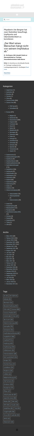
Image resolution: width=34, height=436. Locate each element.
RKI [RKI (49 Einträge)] (14, 401)
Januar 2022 (10, 240)
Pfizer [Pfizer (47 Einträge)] (7, 391)
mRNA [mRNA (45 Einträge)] (7, 374)
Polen (11, 136)
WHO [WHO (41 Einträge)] (7, 418)
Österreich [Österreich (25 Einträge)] (8, 422)
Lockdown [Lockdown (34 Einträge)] (8, 367)
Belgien (12, 115)
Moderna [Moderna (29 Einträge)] (8, 371)
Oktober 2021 (10, 246)
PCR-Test (12, 106)
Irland (11, 126)
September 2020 (11, 273)
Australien (9, 92)
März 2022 (9, 236)
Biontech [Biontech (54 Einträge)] (8, 302)
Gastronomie (10, 154)
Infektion (8, 188)
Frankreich (13, 124)
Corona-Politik (10, 100)
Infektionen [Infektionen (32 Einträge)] (9, 350)
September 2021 (11, 248)
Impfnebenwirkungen (12, 165)
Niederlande (13, 130)
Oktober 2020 (10, 271)
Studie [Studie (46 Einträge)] (14, 405)
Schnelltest (13, 108)
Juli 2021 (9, 252)
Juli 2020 (9, 277)
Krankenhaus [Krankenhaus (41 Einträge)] (9, 364)
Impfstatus (9, 177)
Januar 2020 (10, 281)
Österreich (12, 134)
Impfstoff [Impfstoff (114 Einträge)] (8, 340)
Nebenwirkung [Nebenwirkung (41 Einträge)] (10, 377)
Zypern (12, 151)
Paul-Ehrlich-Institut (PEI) (13, 212)
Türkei (8, 222)
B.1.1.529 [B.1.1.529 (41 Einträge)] (13, 296)
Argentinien (9, 90)
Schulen (8, 216)
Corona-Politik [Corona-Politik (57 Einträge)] (10, 313)
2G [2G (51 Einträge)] (6, 296)
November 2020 (11, 269)
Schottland (13, 140)
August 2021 (10, 250)
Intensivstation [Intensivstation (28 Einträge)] (10, 353)
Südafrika (9, 220)
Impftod (8, 179)
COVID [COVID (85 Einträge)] (7, 316)
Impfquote (9, 171)
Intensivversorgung (11, 190)
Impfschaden (10, 173)
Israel (7, 203)
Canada (8, 96)
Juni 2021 (9, 254)
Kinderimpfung (10, 206)
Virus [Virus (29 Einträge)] (7, 415)
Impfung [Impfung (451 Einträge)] (8, 343)
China (8, 98)
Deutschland (13, 120)
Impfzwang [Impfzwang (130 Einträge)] (9, 347)
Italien (11, 128)
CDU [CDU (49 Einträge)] (7, 309)
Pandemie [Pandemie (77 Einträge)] (8, 388)
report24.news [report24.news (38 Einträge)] (10, 398)
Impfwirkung (10, 182)
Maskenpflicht (10, 208)
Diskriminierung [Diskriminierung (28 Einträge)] (10, 323)
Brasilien (8, 94)
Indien (8, 186)
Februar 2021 (10, 263)
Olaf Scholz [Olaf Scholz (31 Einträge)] (8, 381)
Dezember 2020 (10, 267)
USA (7, 224)
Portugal (12, 138)
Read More (7, 73)
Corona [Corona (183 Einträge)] (15, 309)
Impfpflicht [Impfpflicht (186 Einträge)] (9, 336)
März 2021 (9, 261)
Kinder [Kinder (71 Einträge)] (7, 360)
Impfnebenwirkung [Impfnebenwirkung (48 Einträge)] (11, 333)
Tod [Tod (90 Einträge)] (17, 408)
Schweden (13, 142)
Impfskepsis (9, 175)
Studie (8, 218)
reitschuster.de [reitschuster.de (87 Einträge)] (10, 394)
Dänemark (13, 118)
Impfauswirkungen (11, 157)
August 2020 (10, 275)
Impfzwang (9, 184)
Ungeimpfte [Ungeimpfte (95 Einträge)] (9, 411)
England (12, 122)
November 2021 (11, 244)
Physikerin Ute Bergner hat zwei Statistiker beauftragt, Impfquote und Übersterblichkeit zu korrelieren (15, 34)
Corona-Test (9, 102)
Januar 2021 (10, 265)
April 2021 (9, 259)
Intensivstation (14, 200)
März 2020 (9, 279)
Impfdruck (9, 159)
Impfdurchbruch (11, 161)
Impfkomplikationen (12, 163)
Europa (8, 112)
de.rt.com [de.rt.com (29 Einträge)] (8, 319)
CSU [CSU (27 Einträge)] (15, 316)
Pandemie (9, 210)
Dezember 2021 (10, 242)
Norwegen (12, 132)
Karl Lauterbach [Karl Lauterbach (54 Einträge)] (10, 357)
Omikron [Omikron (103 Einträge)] (8, 384)
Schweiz (12, 145)
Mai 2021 (9, 257)
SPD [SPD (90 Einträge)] (6, 405)
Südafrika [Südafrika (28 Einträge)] (8, 408)
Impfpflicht (9, 169)
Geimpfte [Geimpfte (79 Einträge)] (8, 326)
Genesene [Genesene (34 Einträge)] (8, 330)
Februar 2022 (10, 238)
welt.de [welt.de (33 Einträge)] (15, 415)
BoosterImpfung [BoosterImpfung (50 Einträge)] (10, 306)
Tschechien (13, 149)
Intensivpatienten (15, 196)
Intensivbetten (14, 194)
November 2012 (11, 284)
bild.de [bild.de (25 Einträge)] (7, 299)
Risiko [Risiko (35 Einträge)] (7, 401)
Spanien (12, 147)
